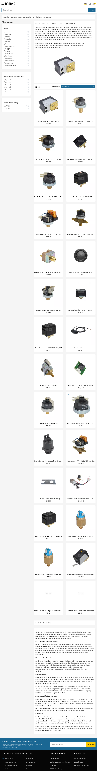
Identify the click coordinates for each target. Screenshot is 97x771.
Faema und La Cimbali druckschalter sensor (81, 388)
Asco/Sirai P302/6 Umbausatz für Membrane (81, 616)
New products (30, 767)
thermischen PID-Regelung (70, 37)
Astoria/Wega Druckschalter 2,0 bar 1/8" (48, 579)
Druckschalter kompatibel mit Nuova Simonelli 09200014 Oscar (55, 274)
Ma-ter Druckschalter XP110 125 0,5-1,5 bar (49, 198)
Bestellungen (78, 767)
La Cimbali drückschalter (48, 388)
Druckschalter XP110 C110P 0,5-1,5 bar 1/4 (81, 236)
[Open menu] (3, 4)
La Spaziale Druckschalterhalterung (48, 503)
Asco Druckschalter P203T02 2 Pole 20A (48, 541)
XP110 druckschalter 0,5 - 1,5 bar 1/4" (80, 121)
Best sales (78, 87)
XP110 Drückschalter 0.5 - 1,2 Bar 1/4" (48, 159)
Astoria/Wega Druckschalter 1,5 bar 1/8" (81, 541)
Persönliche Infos (80, 764)
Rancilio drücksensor (81, 350)
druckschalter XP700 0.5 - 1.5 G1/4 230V (48, 236)
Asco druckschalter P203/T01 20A (81, 198)
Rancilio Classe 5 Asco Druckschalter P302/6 (81, 579)
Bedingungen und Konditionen (60, 767)
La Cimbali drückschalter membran (80, 274)
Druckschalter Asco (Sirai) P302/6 (48, 121)
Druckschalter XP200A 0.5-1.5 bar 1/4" (48, 312)
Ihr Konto (79, 759)
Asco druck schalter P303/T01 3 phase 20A (81, 159)
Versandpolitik (54, 764)
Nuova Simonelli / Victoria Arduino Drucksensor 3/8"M (51, 464)
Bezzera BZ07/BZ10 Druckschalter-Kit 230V (81, 503)
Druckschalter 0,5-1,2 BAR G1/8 (48, 426)
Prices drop (29, 764)
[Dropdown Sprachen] (86, 4)
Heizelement (76, 31)
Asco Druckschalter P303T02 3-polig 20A (48, 350)
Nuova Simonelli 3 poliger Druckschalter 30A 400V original (53, 616)
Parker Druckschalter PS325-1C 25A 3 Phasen (82, 312)
